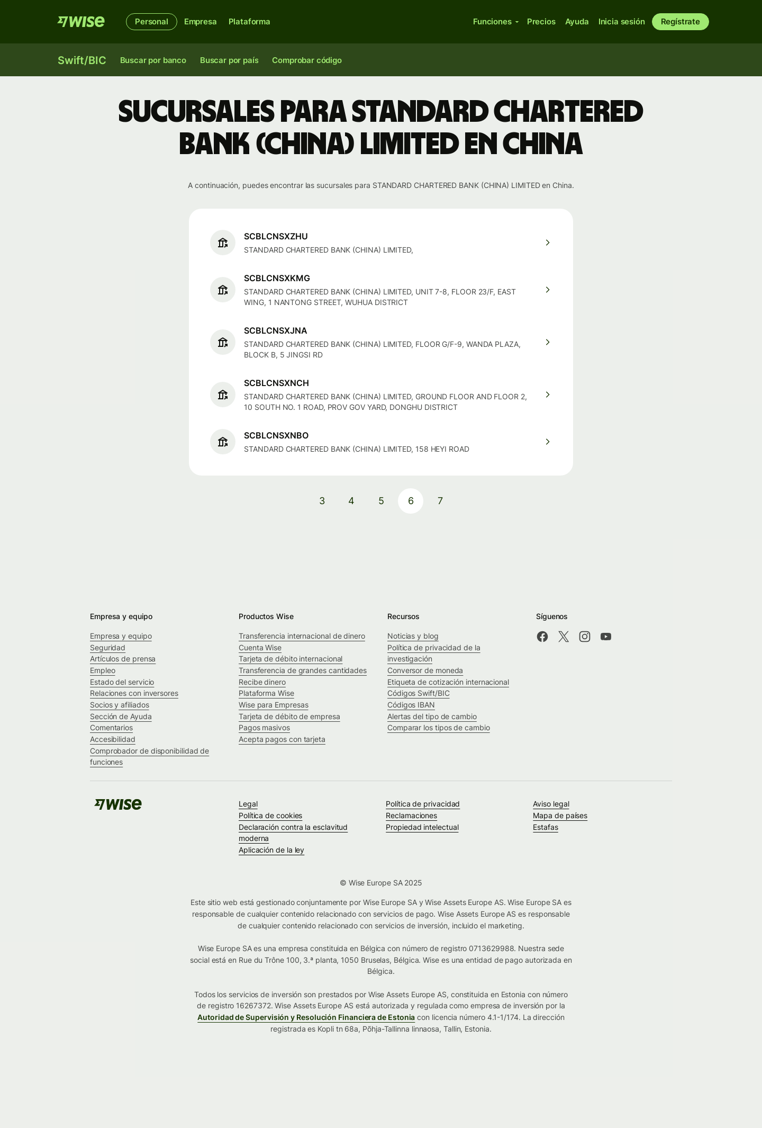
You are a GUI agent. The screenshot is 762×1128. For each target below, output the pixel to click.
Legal (248, 803)
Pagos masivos (264, 727)
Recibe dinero (262, 681)
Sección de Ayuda (121, 716)
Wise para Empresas (274, 704)
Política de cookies (270, 815)
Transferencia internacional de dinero (302, 635)
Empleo (102, 670)
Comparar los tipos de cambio (438, 727)
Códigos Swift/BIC (418, 692)
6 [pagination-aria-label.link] (411, 500)
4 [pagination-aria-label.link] (351, 500)
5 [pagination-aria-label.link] (381, 500)
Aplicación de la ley (271, 849)
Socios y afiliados (119, 704)
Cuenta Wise (260, 647)
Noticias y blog (413, 635)
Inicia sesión (621, 21)
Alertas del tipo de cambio (432, 716)
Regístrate (680, 21)
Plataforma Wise (266, 692)
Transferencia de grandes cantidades (303, 670)
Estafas (545, 826)
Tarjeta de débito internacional (290, 658)
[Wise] (81, 21)
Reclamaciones (411, 815)
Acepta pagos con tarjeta (282, 739)
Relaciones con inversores (134, 692)
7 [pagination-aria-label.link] (440, 500)
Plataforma (249, 21)
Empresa (200, 21)
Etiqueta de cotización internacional (448, 681)
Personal (151, 21)
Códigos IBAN (411, 704)
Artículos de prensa (123, 658)
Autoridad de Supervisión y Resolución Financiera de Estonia (306, 1017)
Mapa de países (560, 815)
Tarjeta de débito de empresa (289, 716)
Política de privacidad (423, 803)
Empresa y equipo (121, 635)
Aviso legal (551, 803)
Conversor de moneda (425, 670)
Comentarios (111, 727)
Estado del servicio (122, 681)
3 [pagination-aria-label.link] (322, 500)
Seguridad (107, 647)
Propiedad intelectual (422, 826)
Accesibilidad (112, 739)
